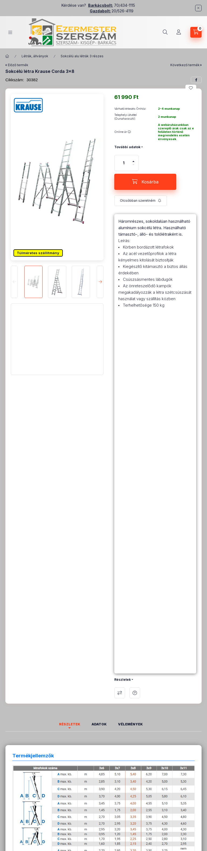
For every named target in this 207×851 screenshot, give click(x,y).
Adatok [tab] (99, 724)
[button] (57, 181)
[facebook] (196, 80)
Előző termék (18, 65)
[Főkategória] (7, 56)
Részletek (122, 680)
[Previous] (14, 282)
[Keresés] (165, 32)
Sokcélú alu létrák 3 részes (82, 56)
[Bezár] (198, 8)
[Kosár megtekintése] (196, 32)
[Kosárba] (145, 182)
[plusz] (133, 159)
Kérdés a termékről (134, 692)
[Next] (100, 282)
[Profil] (178, 32)
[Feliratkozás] (140, 200)
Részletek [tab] (69, 724)
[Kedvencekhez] (190, 88)
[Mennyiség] (124, 163)
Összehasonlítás (119, 692)
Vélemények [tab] (130, 724)
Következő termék (185, 65)
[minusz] (133, 167)
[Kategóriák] (10, 32)
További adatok (127, 147)
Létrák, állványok (35, 56)
